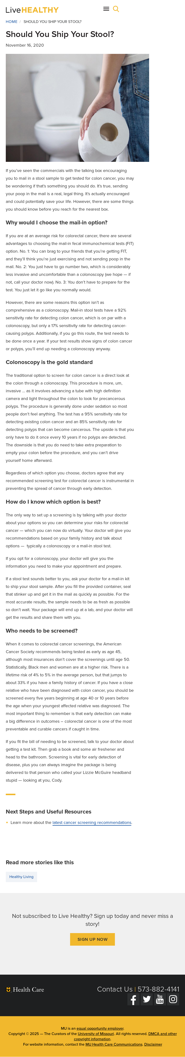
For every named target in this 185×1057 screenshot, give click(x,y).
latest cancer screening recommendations (92, 822)
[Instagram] (173, 999)
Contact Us (115, 989)
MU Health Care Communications (114, 1044)
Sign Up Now (93, 939)
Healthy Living (21, 876)
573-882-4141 (158, 989)
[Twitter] (147, 999)
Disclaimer (153, 1044)
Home (12, 21)
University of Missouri (96, 1033)
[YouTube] (160, 999)
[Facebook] (133, 999)
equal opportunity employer (100, 1028)
